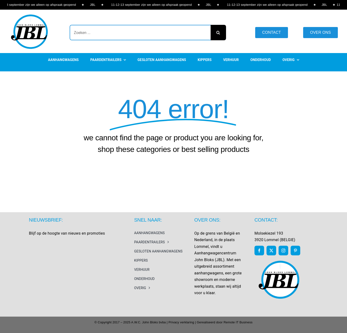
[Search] (218, 32)
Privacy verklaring (181, 322)
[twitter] (271, 250)
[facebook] (259, 250)
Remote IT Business (238, 322)
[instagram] (283, 250)
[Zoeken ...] (140, 32)
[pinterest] (295, 250)
